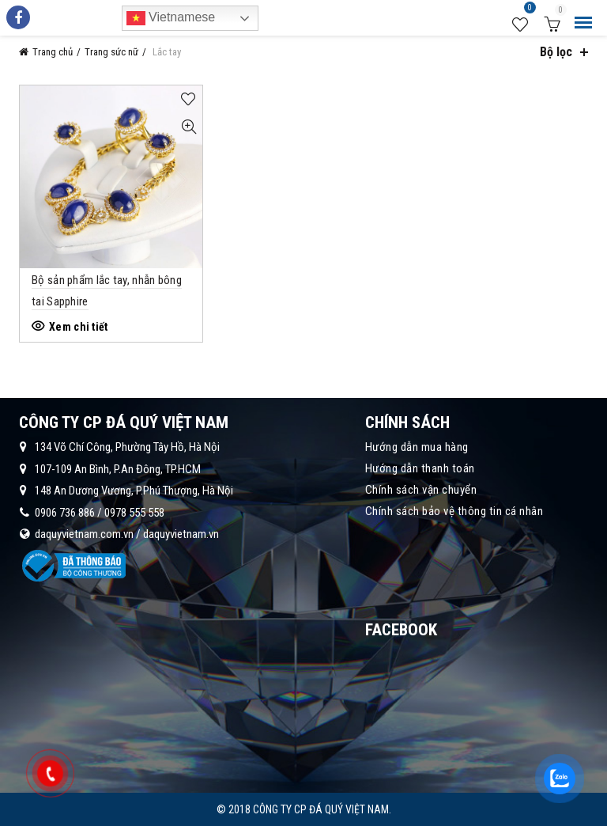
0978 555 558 (134, 513)
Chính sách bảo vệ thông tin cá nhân (454, 511)
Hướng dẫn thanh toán (420, 468)
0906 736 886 (65, 513)
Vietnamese (171, 18)
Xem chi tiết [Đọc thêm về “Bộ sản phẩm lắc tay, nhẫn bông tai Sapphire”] (78, 326)
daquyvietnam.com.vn (84, 534)
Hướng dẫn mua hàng (417, 447)
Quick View (188, 127)
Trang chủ (52, 52)
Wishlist (528, 10)
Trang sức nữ (111, 52)
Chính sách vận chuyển (421, 490)
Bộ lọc (556, 51)
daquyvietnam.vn (181, 534)
